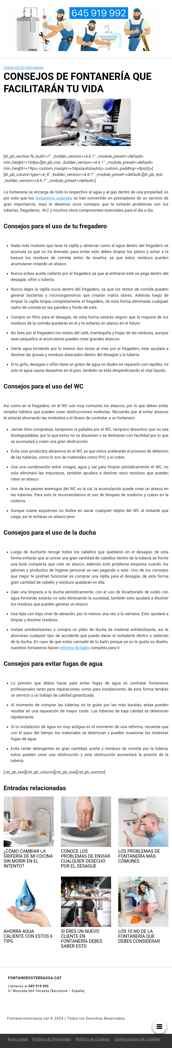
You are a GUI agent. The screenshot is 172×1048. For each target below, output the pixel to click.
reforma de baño (74, 647)
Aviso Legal (17, 1039)
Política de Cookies (92, 1039)
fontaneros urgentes (53, 198)
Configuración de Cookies (137, 1039)
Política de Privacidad (51, 1039)
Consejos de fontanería (24, 68)
